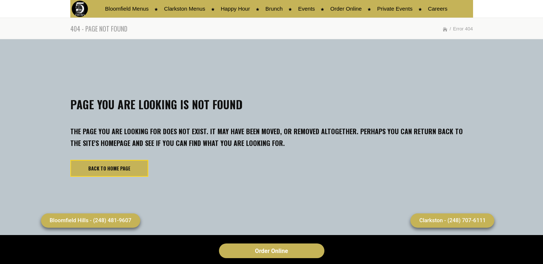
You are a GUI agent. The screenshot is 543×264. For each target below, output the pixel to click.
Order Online (271, 250)
